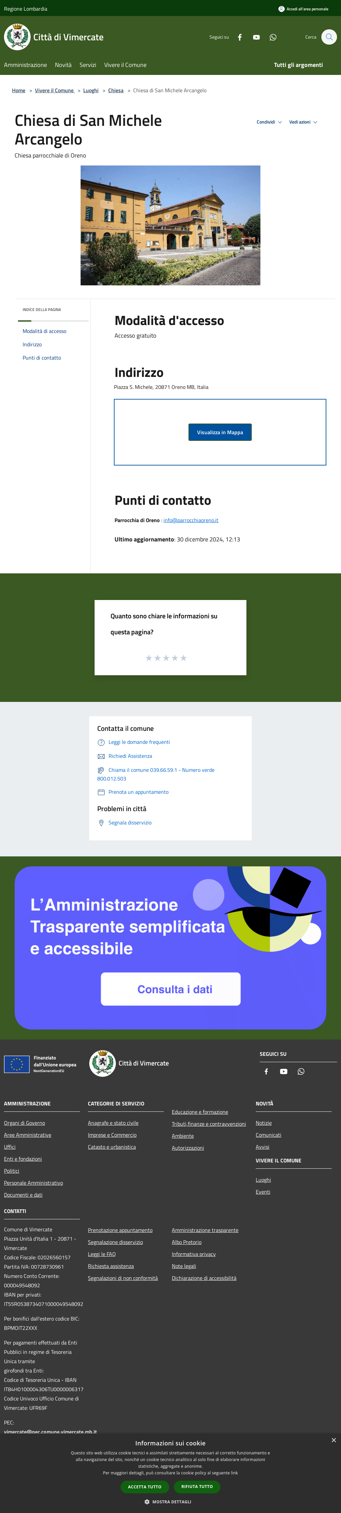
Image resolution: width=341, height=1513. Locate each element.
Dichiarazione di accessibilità (204, 1278)
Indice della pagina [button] (42, 309)
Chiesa (116, 90)
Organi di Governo (24, 1123)
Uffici (10, 1147)
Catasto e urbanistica (112, 1147)
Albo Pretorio (186, 1242)
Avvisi (262, 1147)
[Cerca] (329, 37)
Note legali (184, 1266)
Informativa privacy (194, 1254)
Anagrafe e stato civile (113, 1123)
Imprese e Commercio (112, 1135)
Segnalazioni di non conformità (123, 1278)
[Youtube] (253, 36)
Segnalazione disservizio (115, 1242)
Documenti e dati (23, 1195)
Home (18, 90)
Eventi (263, 1192)
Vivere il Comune (55, 90)
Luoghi (91, 90)
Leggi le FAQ (102, 1254)
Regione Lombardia (25, 9)
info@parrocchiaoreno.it (191, 520)
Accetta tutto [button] (145, 1487)
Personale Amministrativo (33, 1183)
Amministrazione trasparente (205, 1230)
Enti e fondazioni (23, 1159)
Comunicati (268, 1135)
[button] (170, 1501)
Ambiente (183, 1136)
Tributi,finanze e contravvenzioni (209, 1124)
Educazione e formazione (200, 1112)
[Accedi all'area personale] (303, 9)
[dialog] (170, 1473)
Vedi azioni (304, 122)
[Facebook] (236, 36)
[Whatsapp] (269, 36)
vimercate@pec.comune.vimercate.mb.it (50, 1432)
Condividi (270, 122)
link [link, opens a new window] (234, 1473)
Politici (11, 1171)
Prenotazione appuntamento (120, 1230)
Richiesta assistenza (111, 1266)
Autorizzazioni (188, 1148)
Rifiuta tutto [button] (197, 1486)
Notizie (264, 1123)
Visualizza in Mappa (220, 432)
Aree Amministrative (27, 1135)
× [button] (333, 1440)
